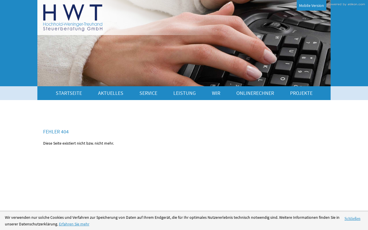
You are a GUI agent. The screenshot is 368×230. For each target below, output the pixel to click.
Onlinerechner (255, 93)
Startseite (69, 93)
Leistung (184, 93)
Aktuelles (110, 93)
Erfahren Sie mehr (74, 224)
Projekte (301, 93)
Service (148, 93)
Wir (216, 93)
